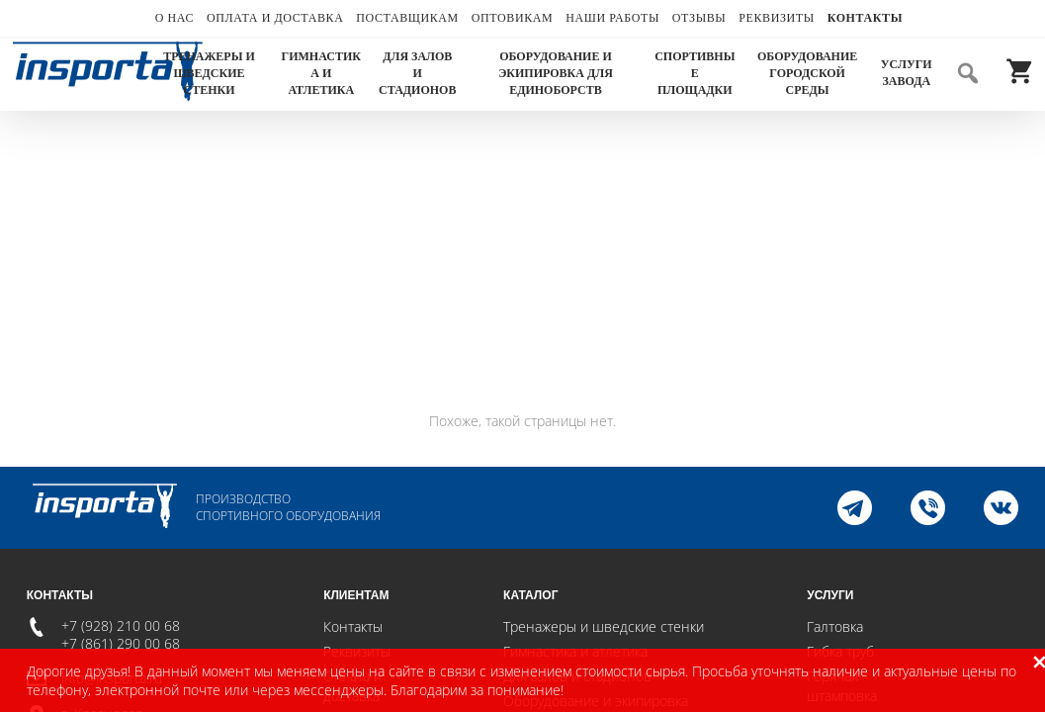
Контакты (865, 18)
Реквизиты (777, 18)
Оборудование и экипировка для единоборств (555, 73)
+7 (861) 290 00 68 (120, 643)
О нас (174, 18)
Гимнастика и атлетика (321, 73)
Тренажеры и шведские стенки (209, 73)
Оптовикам (513, 18)
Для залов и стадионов (417, 73)
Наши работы (612, 18)
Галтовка (835, 626)
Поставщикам (407, 18)
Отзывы (699, 18)
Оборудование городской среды (807, 73)
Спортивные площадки (694, 73)
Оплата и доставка (275, 18)
